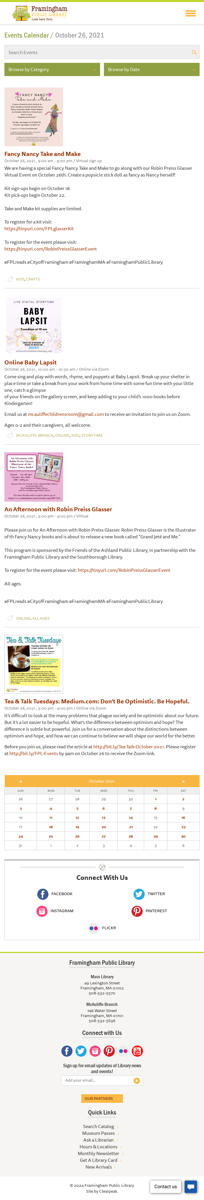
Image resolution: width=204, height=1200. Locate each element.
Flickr (102, 928)
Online (62, 435)
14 (131, 817)
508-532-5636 (102, 1020)
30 (183, 836)
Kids (20, 279)
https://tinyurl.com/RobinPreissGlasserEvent (50, 249)
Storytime (92, 435)
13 (103, 817)
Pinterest (149, 910)
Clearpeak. (108, 1191)
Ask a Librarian (98, 1139)
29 (156, 836)
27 (104, 836)
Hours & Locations (98, 1146)
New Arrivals (98, 1166)
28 (131, 836)
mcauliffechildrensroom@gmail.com (66, 414)
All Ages (41, 618)
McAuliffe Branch (34, 435)
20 (104, 827)
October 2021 (102, 781)
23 (183, 827)
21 (131, 827)
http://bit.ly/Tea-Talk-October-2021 (128, 746)
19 (77, 827)
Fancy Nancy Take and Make (42, 153)
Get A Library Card (98, 1160)
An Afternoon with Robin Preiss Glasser (58, 509)
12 (77, 817)
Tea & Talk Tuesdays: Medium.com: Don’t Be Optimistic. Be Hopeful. (97, 701)
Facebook (55, 893)
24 (20, 836)
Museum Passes (98, 1133)
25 (51, 836)
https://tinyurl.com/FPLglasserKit (39, 228)
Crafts (33, 279)
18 (51, 827)
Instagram (54, 910)
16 (183, 817)
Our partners (99, 1098)
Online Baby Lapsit (30, 362)
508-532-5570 (102, 993)
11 (50, 817)
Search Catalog (98, 1126)
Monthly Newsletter (98, 1153)
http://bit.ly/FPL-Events (33, 753)
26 (77, 836)
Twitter (149, 893)
